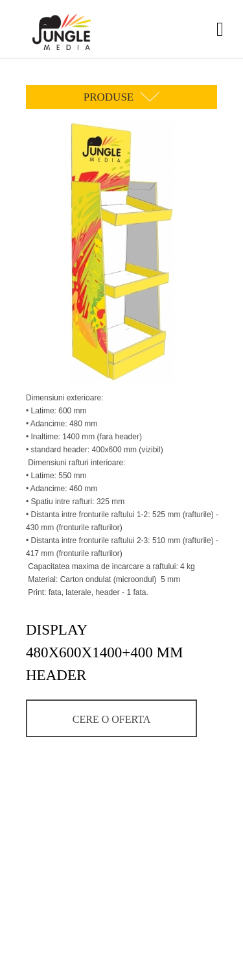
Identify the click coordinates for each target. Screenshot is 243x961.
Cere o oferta (111, 719)
